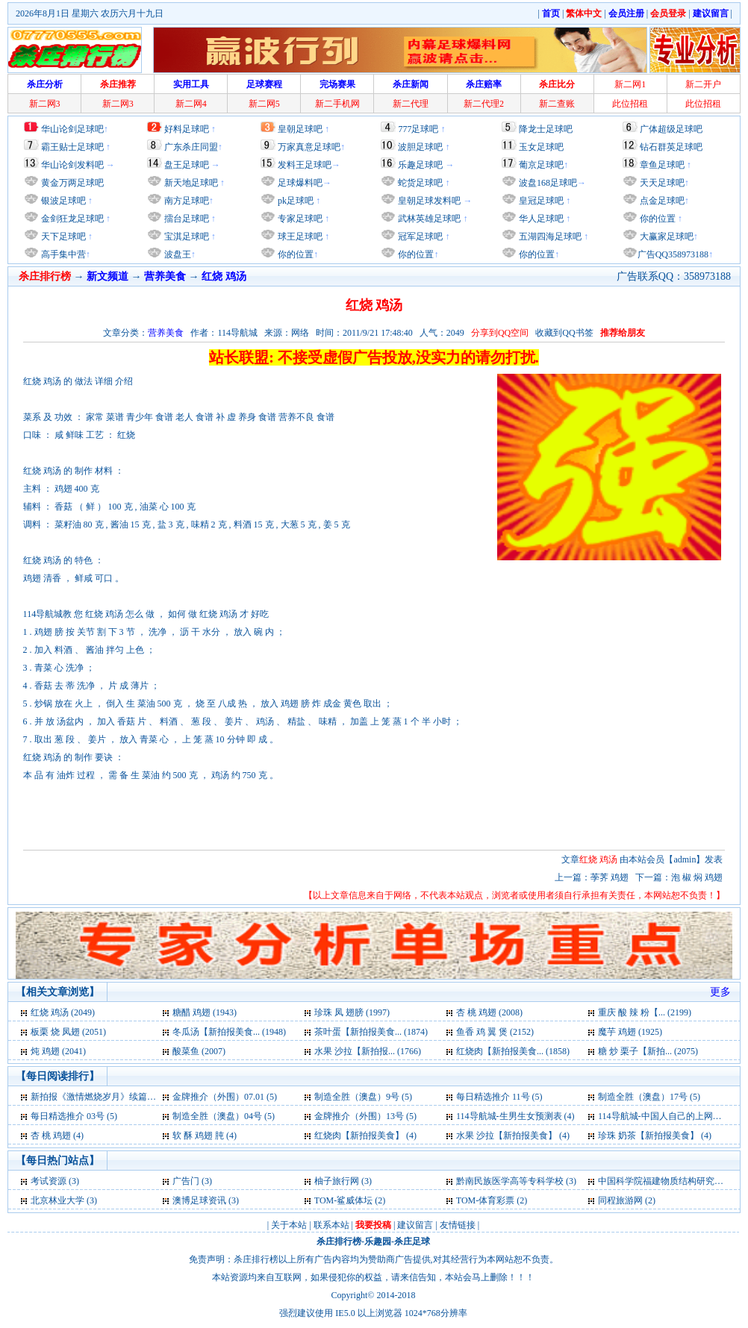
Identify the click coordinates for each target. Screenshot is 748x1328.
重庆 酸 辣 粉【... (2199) (644, 1012)
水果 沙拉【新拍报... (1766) (367, 1051)
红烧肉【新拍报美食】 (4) (365, 1135)
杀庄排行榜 (339, 1241)
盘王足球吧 (186, 165)
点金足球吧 (661, 200)
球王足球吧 (298, 236)
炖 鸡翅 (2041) (58, 1051)
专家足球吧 (298, 218)
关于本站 (289, 1225)
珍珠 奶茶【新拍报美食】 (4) (654, 1135)
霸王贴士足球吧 (72, 147)
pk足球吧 (294, 200)
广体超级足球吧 (671, 129)
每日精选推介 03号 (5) (74, 1116)
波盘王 (176, 254)
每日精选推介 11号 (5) (499, 1096)
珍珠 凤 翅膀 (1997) (352, 1012)
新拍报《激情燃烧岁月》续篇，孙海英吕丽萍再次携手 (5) (144, 1096)
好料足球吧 (186, 129)
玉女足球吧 (541, 147)
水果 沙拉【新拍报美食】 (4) (513, 1135)
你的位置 (294, 254)
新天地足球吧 (190, 183)
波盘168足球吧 (548, 183)
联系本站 (331, 1225)
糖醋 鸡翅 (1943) (204, 1012)
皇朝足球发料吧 (428, 200)
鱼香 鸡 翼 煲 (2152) (495, 1032)
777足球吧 (418, 129)
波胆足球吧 (420, 147)
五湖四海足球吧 (549, 236)
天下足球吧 (62, 236)
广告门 (185, 1181)
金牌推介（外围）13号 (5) (365, 1116)
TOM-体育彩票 (485, 1200)
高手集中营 (62, 254)
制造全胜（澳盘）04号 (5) (223, 1116)
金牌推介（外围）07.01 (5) (224, 1096)
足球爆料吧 (300, 183)
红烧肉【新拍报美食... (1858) (513, 1051)
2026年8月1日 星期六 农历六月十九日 (89, 13)
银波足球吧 (63, 200)
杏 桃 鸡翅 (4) (57, 1135)
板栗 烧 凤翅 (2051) (68, 1032)
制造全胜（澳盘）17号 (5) (649, 1096)
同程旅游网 (620, 1200)
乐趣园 (377, 1241)
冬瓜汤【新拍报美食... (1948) (229, 1032)
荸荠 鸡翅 (610, 877)
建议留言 (415, 1225)
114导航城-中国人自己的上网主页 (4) (671, 1116)
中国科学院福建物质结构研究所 (660, 1181)
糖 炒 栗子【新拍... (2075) (648, 1051)
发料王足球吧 (304, 165)
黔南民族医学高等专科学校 (510, 1181)
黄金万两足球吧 (72, 183)
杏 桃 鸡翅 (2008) (489, 1012)
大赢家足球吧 (666, 236)
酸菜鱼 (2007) (198, 1051)
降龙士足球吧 (546, 129)
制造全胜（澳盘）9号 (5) (363, 1096)
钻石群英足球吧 (671, 147)
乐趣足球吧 (420, 165)
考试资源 (48, 1181)
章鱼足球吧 (662, 165)
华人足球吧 (540, 218)
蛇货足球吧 (421, 183)
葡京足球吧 (541, 165)
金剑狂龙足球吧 (71, 218)
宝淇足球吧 (186, 236)
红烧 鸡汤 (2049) (63, 1012)
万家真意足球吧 (309, 147)
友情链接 (458, 1225)
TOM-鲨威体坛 (343, 1200)
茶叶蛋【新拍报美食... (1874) (371, 1032)
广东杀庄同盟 (191, 147)
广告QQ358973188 (673, 254)
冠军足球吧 (419, 236)
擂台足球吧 (185, 218)
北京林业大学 (57, 1200)
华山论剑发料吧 (72, 165)
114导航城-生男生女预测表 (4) (515, 1116)
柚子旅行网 (336, 1181)
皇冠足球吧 (540, 200)
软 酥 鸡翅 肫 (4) (204, 1135)
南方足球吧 (185, 200)
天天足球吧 (661, 183)
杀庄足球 (412, 1241)
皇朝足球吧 (300, 129)
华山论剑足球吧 (72, 129)
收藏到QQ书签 (564, 333)
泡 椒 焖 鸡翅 (697, 877)
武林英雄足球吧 (428, 218)
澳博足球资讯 (199, 1200)
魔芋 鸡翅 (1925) (630, 1032)
